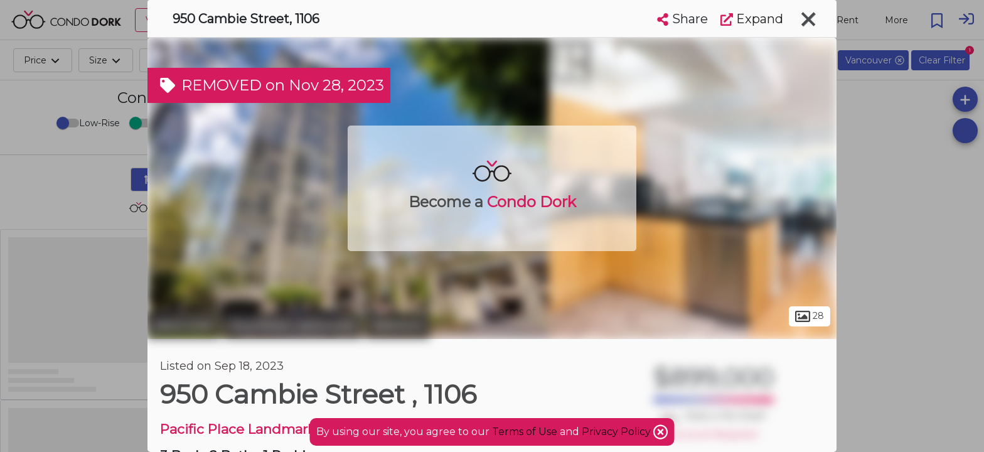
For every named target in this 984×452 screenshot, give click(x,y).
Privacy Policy (617, 432)
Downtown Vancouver (293, 325)
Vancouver (184, 325)
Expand (751, 18)
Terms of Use (524, 432)
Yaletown (398, 325)
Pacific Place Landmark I (241, 429)
